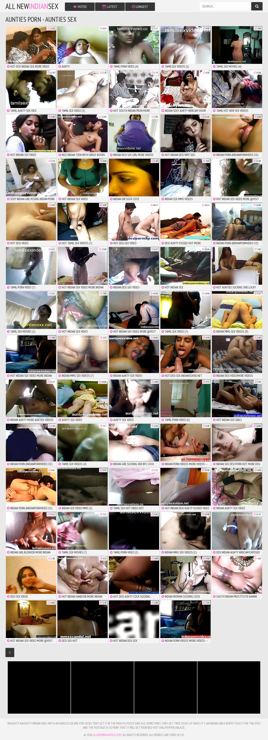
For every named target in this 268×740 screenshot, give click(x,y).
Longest (140, 6)
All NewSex (31, 6)
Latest (109, 6)
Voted (80, 6)
